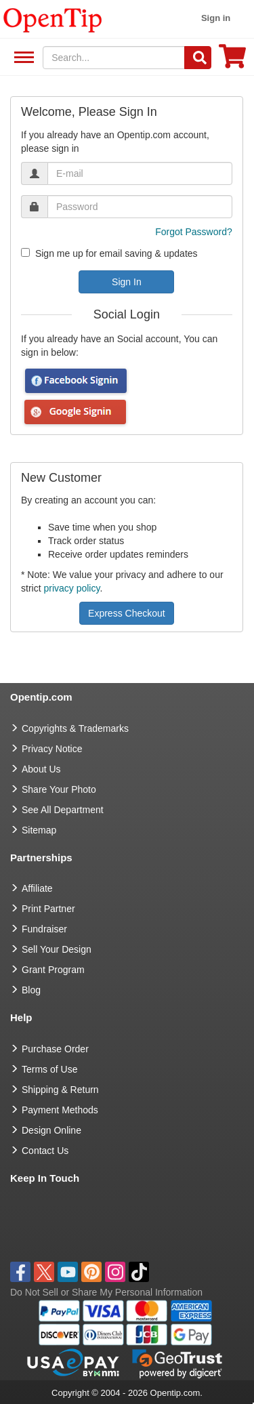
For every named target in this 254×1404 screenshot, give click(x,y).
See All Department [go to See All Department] (63, 809)
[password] (139, 206)
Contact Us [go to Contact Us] (45, 1150)
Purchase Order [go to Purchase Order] (55, 1049)
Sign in (215, 18)
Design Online (51, 1130)
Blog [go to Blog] (31, 990)
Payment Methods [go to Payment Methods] (60, 1109)
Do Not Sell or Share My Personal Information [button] (106, 1292)
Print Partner (48, 908)
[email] (139, 173)
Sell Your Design (56, 949)
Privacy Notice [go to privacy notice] (52, 748)
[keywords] (114, 57)
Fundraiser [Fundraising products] (44, 929)
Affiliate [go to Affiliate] (37, 888)
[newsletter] (25, 252)
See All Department (22, 58)
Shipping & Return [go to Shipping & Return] (60, 1089)
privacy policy (71, 588)
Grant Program (53, 969)
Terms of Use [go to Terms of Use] (49, 1069)
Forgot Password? (193, 231)
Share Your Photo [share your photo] (59, 789)
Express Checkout (126, 613)
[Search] (197, 57)
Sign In (127, 281)
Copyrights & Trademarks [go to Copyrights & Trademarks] (75, 728)
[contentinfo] (53, 19)
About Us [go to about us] (41, 769)
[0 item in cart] (232, 61)
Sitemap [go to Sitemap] (39, 830)
